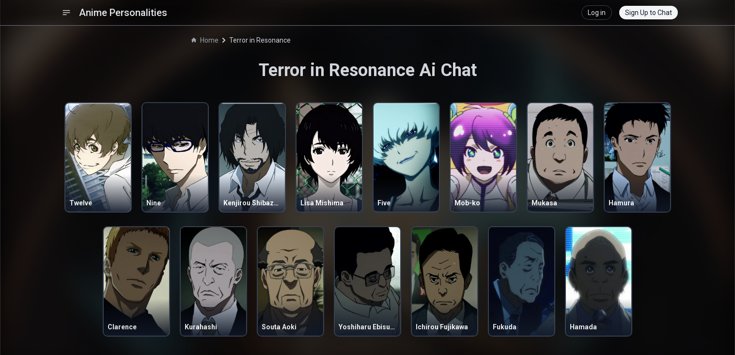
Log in (597, 12)
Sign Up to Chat (648, 12)
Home (205, 40)
